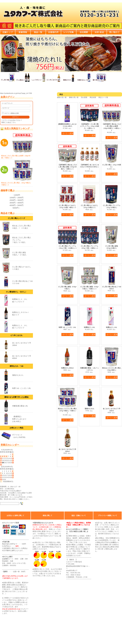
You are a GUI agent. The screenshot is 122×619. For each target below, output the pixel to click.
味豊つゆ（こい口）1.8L (21, 388)
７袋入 (14, 242)
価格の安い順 (61, 97)
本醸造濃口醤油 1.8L (20, 406)
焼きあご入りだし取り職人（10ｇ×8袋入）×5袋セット (16, 173)
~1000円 (16, 195)
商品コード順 (103, 97)
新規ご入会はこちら (8, 122)
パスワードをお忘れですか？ (11, 120)
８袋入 (14, 228)
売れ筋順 (84, 97)
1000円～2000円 (16, 197)
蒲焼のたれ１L (17, 375)
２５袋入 (24, 228)
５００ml (15, 283)
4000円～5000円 (16, 205)
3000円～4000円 (16, 203)
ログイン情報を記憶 (10, 113)
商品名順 (93, 97)
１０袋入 (15, 269)
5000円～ (16, 208)
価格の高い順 (73, 97)
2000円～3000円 (16, 200)
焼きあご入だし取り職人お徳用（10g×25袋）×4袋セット (16, 146)
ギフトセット (17, 435)
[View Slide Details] (61, 53)
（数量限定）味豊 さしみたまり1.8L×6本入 (19, 419)
